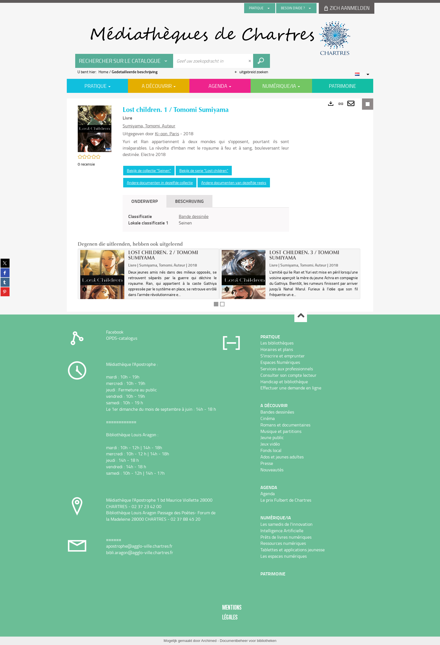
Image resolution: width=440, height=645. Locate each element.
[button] (94, 128)
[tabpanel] (205, 219)
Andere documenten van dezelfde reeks (233, 182)
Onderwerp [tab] (144, 201)
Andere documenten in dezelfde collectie (160, 182)
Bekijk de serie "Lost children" (203, 170)
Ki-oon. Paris (167, 133)
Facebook (114, 332)
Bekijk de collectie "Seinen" (149, 170)
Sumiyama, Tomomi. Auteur (149, 126)
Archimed (209, 641)
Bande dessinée (193, 216)
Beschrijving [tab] (189, 201)
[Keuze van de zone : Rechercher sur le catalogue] (124, 61)
